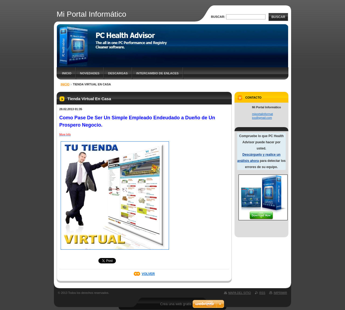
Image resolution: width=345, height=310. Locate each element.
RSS (262, 292)
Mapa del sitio (239, 292)
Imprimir (280, 292)
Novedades (89, 73)
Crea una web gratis (175, 304)
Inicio (66, 73)
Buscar (278, 17)
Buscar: (218, 16)
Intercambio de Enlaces (157, 73)
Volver (148, 274)
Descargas (118, 73)
